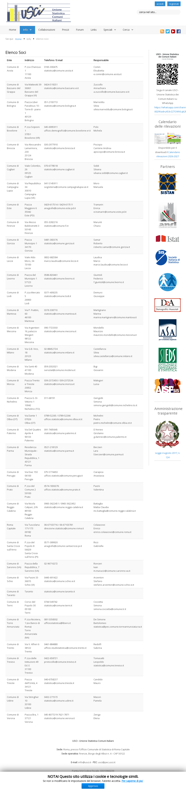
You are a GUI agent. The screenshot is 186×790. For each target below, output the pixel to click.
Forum (80, 29)
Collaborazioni (46, 29)
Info (25, 29)
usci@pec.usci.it (106, 762)
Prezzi (65, 29)
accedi (160, 3)
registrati (174, 3)
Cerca (126, 29)
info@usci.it (84, 762)
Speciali (108, 29)
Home (12, 29)
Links (94, 29)
